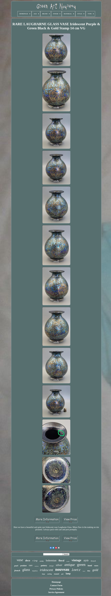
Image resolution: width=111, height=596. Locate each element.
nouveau (62, 569)
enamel (56, 574)
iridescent (46, 570)
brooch (93, 561)
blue (88, 571)
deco (27, 560)
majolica (35, 571)
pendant (23, 566)
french (17, 570)
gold (95, 570)
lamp (68, 573)
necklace (37, 566)
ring (34, 561)
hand (90, 565)
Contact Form (56, 585)
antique (70, 565)
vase (20, 560)
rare (30, 565)
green (81, 565)
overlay (42, 561)
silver (59, 565)
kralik (68, 561)
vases (96, 566)
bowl (84, 571)
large (43, 574)
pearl (16, 566)
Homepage (56, 582)
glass (26, 570)
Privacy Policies (56, 589)
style (86, 560)
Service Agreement (56, 592)
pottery (44, 565)
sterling (49, 574)
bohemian (51, 560)
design (51, 566)
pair (62, 574)
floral (61, 560)
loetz (76, 570)
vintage (76, 560)
